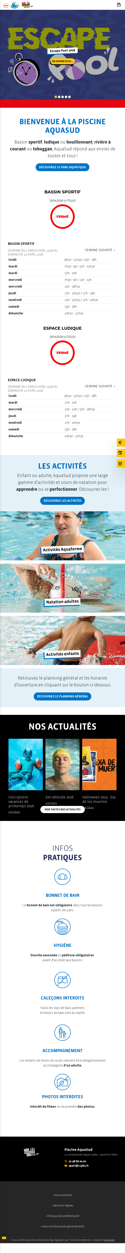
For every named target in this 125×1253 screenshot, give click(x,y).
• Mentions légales (62, 1205)
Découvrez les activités (62, 501)
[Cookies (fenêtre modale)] (4, 1237)
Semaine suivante (100, 250)
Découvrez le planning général (62, 696)
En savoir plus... (62, 61)
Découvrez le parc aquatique (62, 167)
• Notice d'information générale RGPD (62, 1226)
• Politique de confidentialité (62, 1216)
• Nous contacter (62, 1195)
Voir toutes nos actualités (63, 809)
